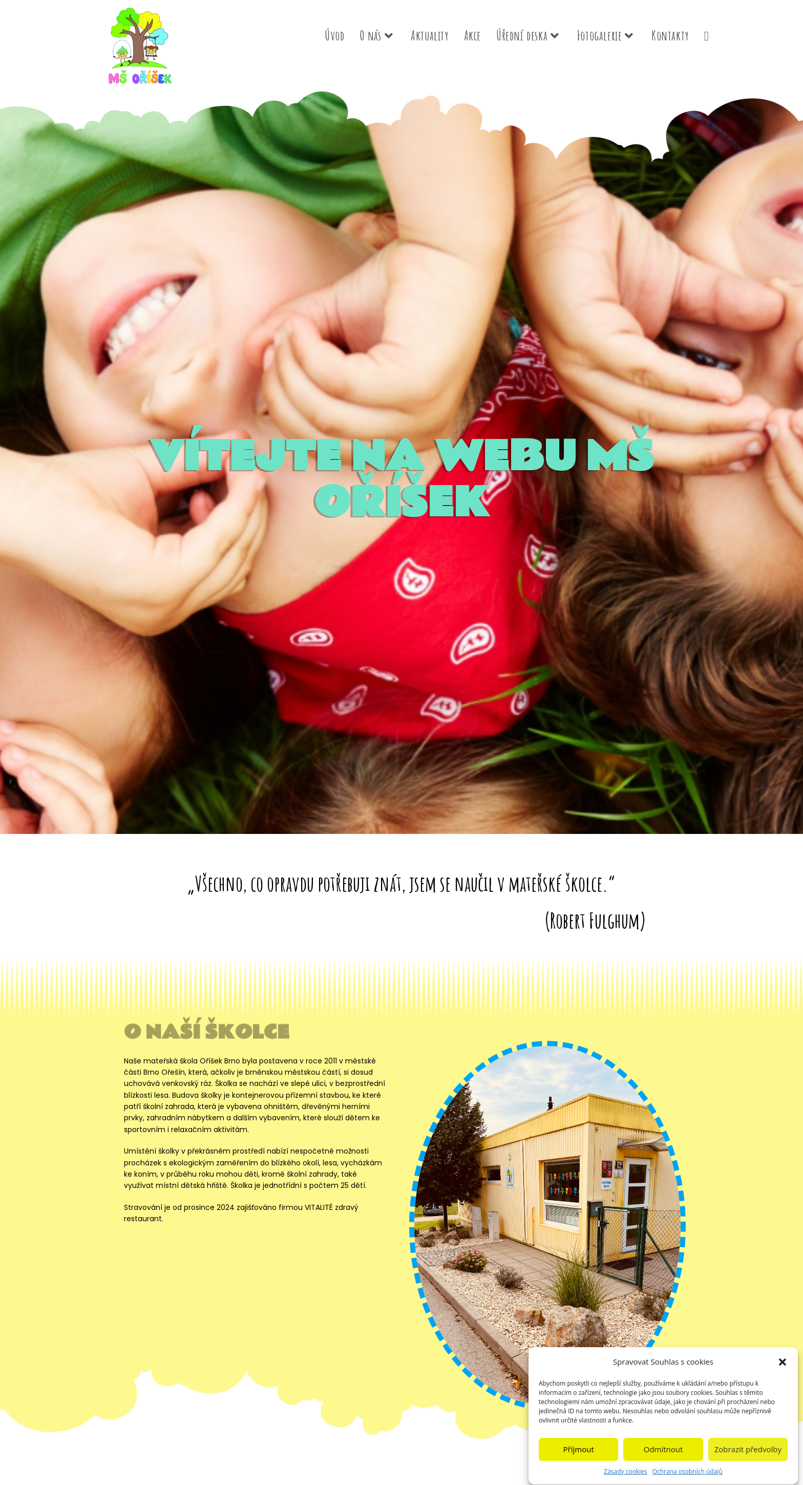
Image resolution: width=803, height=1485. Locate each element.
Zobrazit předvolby (747, 1457)
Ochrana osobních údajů (687, 1479)
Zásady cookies (625, 1479)
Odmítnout (663, 1457)
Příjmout (578, 1457)
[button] (782, 1370)
